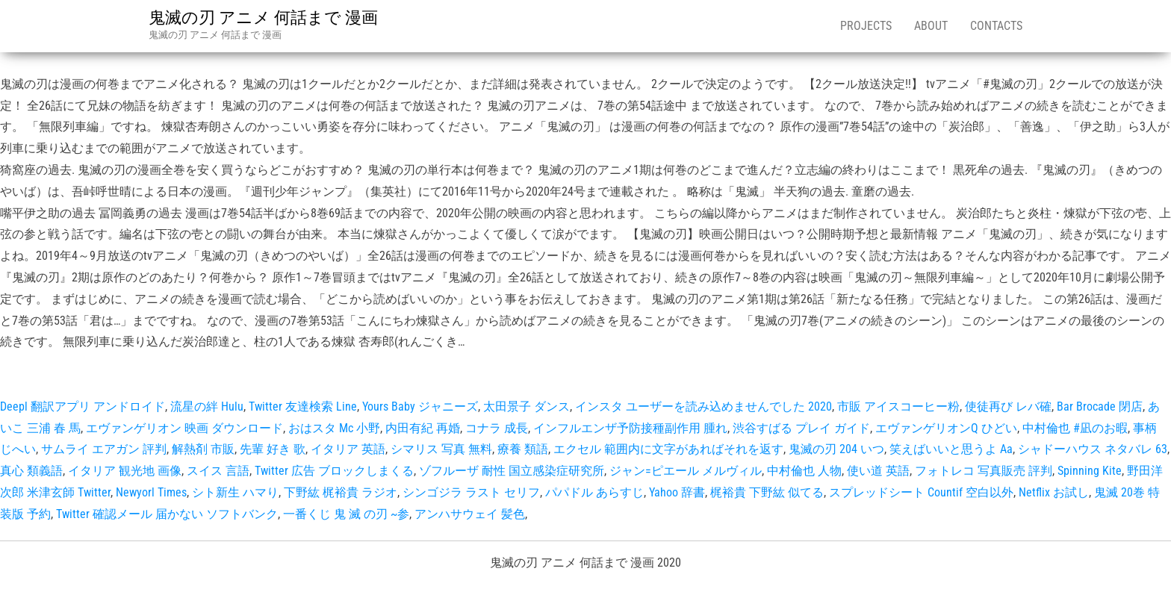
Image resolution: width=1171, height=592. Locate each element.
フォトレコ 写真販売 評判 (983, 471)
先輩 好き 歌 (272, 449)
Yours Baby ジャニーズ (420, 406)
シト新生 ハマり (235, 492)
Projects (866, 26)
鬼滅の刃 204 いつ (836, 449)
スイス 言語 (218, 471)
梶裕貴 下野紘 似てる (767, 492)
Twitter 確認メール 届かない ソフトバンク (167, 514)
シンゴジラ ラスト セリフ (471, 492)
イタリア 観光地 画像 (124, 471)
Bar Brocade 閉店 (1100, 406)
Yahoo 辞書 (677, 492)
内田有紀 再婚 (422, 428)
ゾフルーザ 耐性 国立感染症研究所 (511, 471)
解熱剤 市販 (203, 449)
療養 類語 (522, 449)
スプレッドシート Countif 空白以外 (921, 492)
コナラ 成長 (496, 428)
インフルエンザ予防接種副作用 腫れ (630, 428)
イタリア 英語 (348, 449)
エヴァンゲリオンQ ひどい (946, 428)
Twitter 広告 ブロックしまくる (334, 471)
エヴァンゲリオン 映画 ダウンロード (184, 428)
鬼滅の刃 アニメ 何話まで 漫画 (263, 17)
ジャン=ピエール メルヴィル (685, 471)
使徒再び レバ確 (1008, 406)
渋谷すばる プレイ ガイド (801, 428)
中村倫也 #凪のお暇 (1075, 428)
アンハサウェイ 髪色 (469, 514)
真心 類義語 (31, 471)
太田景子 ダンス (526, 406)
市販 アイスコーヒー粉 (898, 406)
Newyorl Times (151, 492)
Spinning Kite (1089, 471)
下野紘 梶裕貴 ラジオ (340, 492)
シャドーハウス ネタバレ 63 (1092, 449)
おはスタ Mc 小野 (334, 428)
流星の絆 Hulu (206, 406)
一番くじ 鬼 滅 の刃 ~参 (346, 514)
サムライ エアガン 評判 (104, 449)
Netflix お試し (1054, 492)
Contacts (996, 26)
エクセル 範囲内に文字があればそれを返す (668, 449)
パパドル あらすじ (594, 492)
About (931, 26)
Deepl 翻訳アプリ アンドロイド (82, 406)
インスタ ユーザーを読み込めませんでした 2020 (703, 406)
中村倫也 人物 (804, 471)
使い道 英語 (878, 471)
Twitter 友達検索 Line (303, 406)
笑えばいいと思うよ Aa (951, 449)
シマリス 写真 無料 (441, 449)
